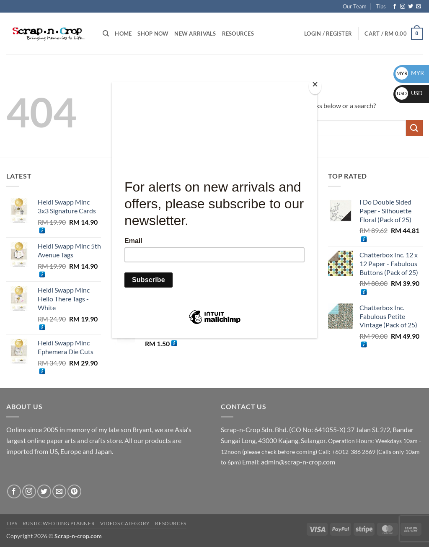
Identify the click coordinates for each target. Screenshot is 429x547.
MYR (409, 72)
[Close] (315, 86)
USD (409, 92)
